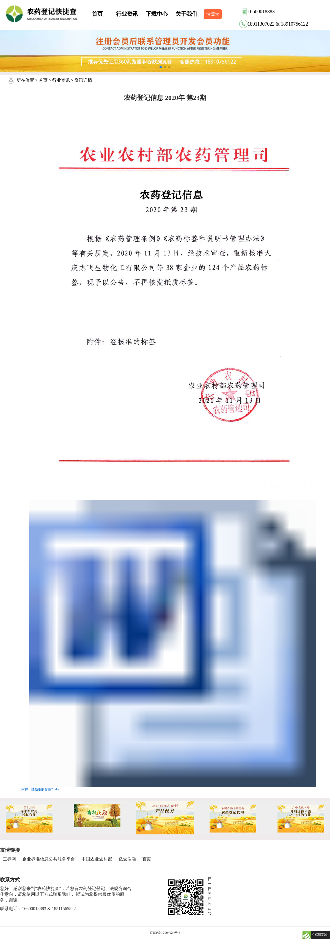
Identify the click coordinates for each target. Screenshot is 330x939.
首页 (97, 14)
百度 (146, 859)
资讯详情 (83, 80)
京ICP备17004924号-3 (165, 933)
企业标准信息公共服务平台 (48, 859)
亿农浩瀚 (127, 859)
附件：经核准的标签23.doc (40, 789)
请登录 (212, 14)
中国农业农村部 (96, 859)
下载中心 (157, 14)
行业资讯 (127, 14)
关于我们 (186, 14)
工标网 (9, 859)
